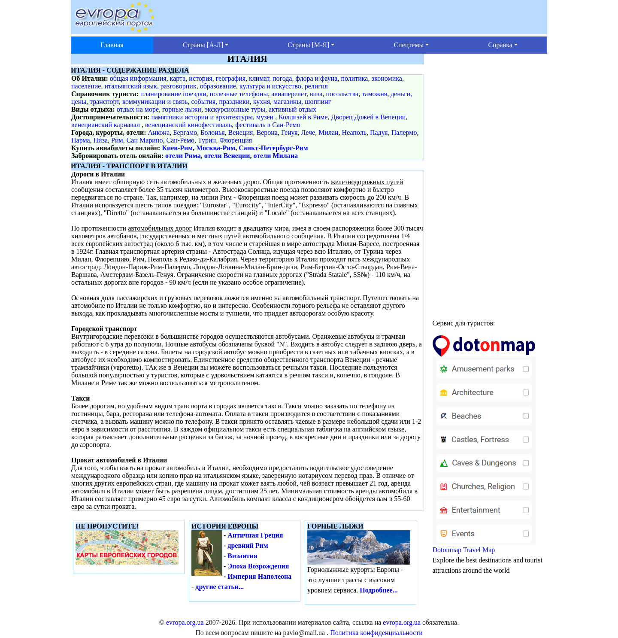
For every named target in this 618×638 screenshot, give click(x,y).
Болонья (212, 132)
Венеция (240, 132)
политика (354, 78)
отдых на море (138, 109)
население (86, 86)
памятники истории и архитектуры (202, 117)
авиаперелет (288, 93)
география (230, 78)
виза (316, 93)
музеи (264, 117)
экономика (386, 78)
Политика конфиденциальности (376, 632)
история (200, 78)
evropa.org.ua (185, 622)
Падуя (379, 132)
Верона (266, 132)
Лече (308, 132)
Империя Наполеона (259, 576)
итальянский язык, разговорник (150, 86)
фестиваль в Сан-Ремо (267, 124)
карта (178, 78)
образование (218, 86)
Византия (242, 555)
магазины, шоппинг (302, 101)
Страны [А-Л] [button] (203, 45)
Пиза (101, 140)
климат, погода (270, 78)
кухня (261, 101)
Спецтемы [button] (409, 45)
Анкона (159, 132)
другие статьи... (219, 586)
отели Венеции (227, 155)
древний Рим (247, 545)
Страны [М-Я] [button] (308, 45)
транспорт (104, 101)
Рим (117, 140)
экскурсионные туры (235, 109)
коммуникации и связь (155, 101)
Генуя (289, 132)
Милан (328, 132)
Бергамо (185, 132)
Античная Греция (255, 535)
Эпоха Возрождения (258, 566)
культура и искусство (270, 86)
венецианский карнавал (105, 124)
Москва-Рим (215, 148)
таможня (374, 93)
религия (316, 86)
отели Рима (183, 155)
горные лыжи (181, 109)
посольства (342, 93)
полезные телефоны (239, 93)
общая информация (138, 78)
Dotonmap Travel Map (484, 448)
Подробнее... (378, 590)
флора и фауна (316, 78)
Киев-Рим (177, 148)
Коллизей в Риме (303, 117)
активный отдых (292, 109)
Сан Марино (145, 140)
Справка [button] (500, 45)
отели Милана (275, 155)
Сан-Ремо (180, 140)
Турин (207, 140)
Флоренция (235, 140)
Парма (80, 140)
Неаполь (354, 132)
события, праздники (220, 101)
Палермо (404, 132)
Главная (112, 45)
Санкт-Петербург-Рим (273, 148)
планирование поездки (173, 93)
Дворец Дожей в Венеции (368, 117)
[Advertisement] (490, 182)
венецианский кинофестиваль (188, 124)
